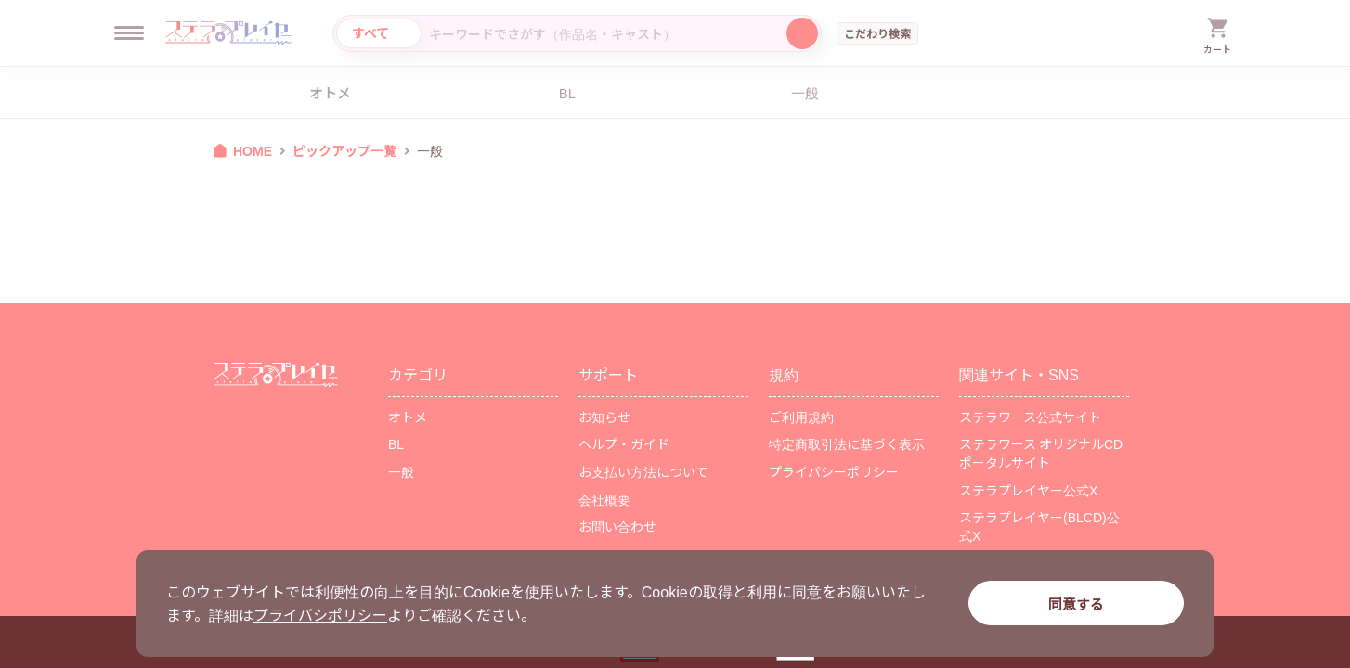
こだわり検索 (877, 33)
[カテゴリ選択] (379, 33)
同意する (1076, 603)
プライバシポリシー (320, 614)
